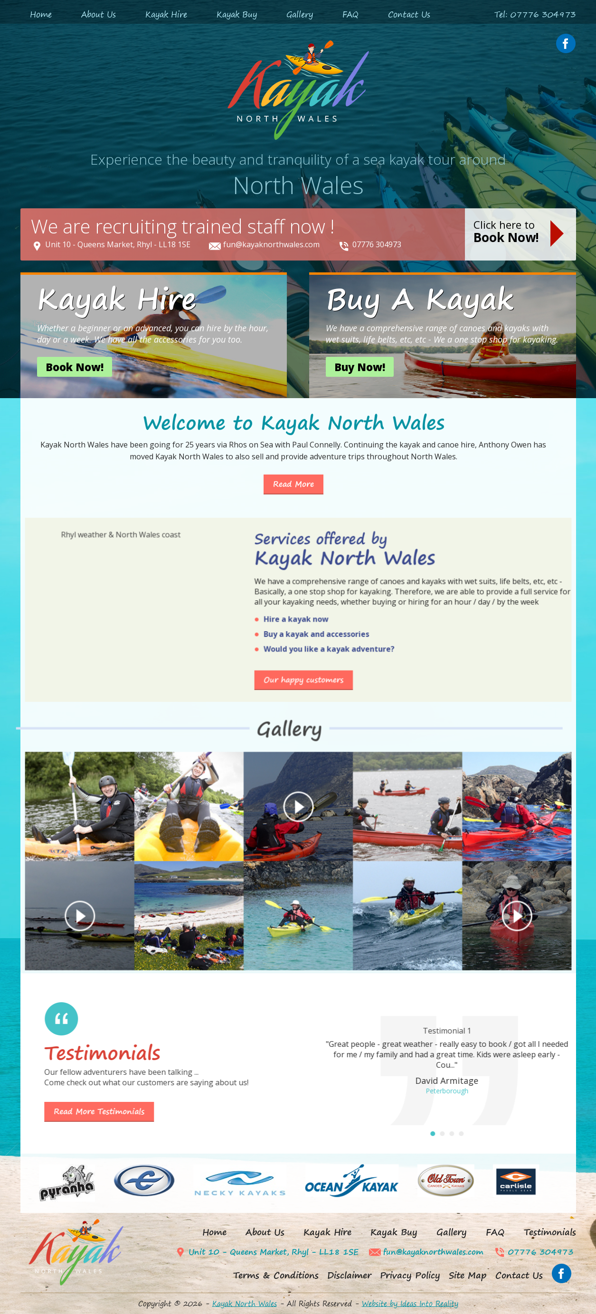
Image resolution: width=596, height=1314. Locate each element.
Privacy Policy (410, 1275)
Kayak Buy (237, 14)
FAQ (350, 14)
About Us (98, 14)
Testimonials (550, 1232)
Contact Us (409, 14)
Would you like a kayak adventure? (304, 549)
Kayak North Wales (244, 1303)
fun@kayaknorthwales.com (271, 244)
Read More (293, 446)
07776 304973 (376, 244)
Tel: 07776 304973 (535, 14)
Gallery (299, 14)
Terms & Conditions (276, 1275)
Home (41, 14)
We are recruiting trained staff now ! (182, 226)
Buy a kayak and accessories (301, 545)
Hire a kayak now (297, 542)
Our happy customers (299, 555)
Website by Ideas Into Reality (410, 1303)
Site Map (468, 1275)
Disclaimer (349, 1275)
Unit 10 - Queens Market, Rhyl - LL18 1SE (117, 244)
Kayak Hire (166, 14)
